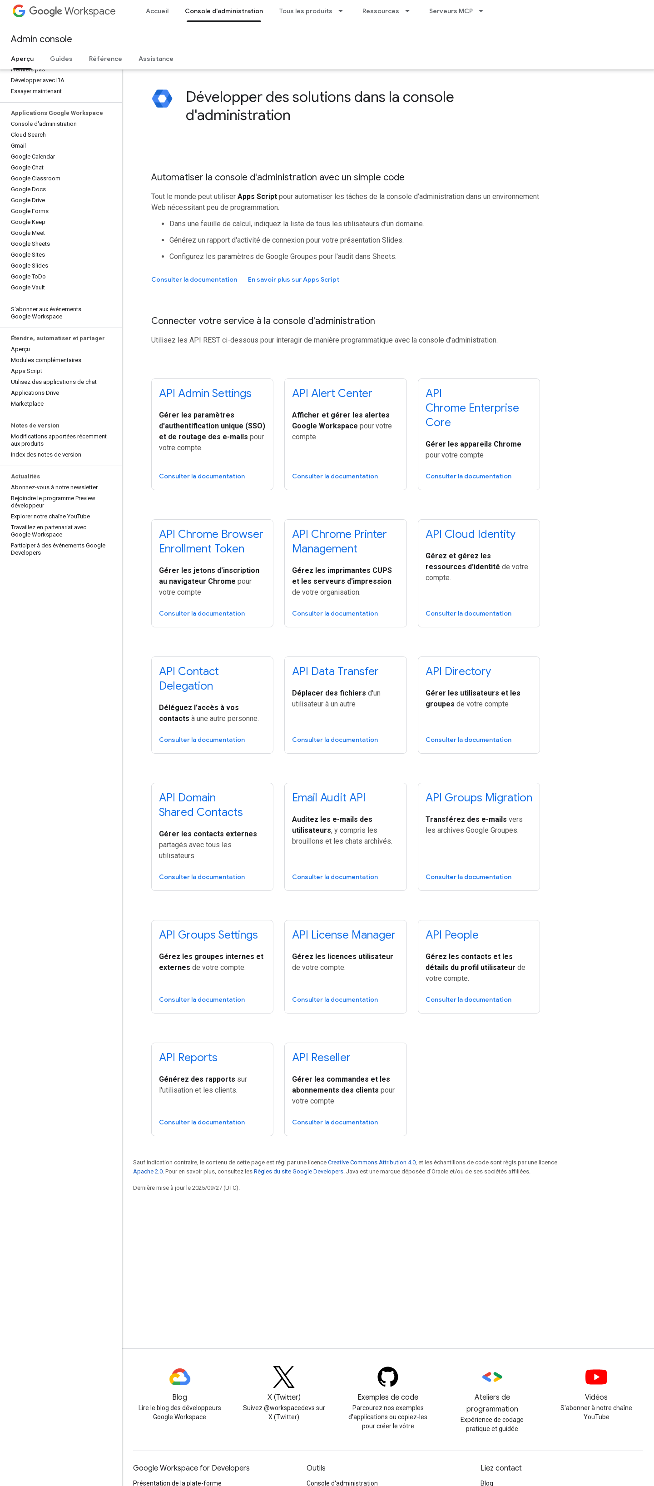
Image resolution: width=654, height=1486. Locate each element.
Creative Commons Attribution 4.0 (372, 1162)
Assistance (156, 59)
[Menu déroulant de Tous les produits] (343, 11)
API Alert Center (332, 393)
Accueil (157, 11)
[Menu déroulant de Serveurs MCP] (484, 11)
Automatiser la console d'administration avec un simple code (278, 177)
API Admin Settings (205, 393)
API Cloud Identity (470, 534)
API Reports (188, 1057)
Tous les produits (305, 11)
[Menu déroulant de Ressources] (410, 11)
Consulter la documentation (194, 279)
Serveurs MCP (451, 11)
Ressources (380, 11)
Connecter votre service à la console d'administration (263, 321)
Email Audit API (329, 798)
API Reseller (321, 1057)
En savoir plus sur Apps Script (293, 279)
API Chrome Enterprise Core (472, 408)
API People (452, 935)
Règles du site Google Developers (298, 1171)
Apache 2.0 (148, 1171)
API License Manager (344, 935)
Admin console (41, 39)
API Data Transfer (335, 671)
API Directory (458, 671)
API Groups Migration (479, 798)
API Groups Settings (208, 935)
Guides (61, 59)
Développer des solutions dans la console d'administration (320, 106)
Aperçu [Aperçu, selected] (22, 59)
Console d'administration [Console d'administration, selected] (224, 11)
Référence (105, 59)
